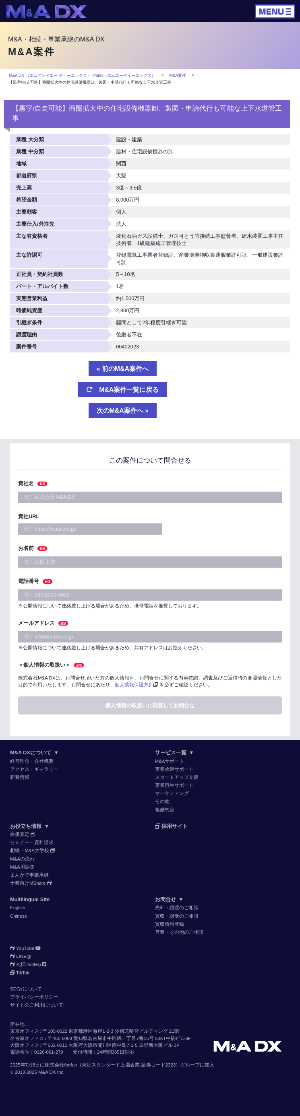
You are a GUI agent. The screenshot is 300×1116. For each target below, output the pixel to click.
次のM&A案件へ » (123, 410)
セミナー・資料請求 (32, 842)
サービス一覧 (174, 752)
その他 (162, 801)
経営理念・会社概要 (32, 761)
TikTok (19, 972)
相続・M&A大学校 (32, 850)
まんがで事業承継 (29, 875)
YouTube (25, 948)
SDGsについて (26, 988)
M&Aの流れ (22, 859)
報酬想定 (164, 809)
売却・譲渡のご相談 (177, 907)
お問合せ (169, 899)
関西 (121, 164)
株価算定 (22, 834)
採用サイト (171, 826)
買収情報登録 (169, 924)
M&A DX (47, 1072)
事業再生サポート (174, 785)
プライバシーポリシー (34, 997)
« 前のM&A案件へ (123, 368)
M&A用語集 (22, 867)
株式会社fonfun (61, 1064)
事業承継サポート (174, 769)
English (17, 907)
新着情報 (19, 777)
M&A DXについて (34, 752)
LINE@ (20, 956)
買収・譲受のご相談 (177, 916)
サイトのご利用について (36, 1005)
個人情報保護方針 (134, 684)
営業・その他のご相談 (179, 932)
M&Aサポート (169, 761)
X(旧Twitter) (28, 964)
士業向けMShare (31, 883)
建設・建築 (129, 139)
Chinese (18, 916)
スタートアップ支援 (177, 777)
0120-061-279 (48, 1052)
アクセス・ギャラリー (34, 769)
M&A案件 (177, 75)
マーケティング (172, 793)
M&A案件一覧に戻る (122, 389)
